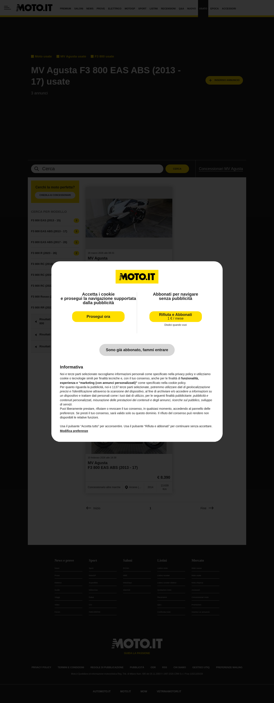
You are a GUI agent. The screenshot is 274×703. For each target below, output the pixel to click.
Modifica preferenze (74, 431)
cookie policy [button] (176, 383)
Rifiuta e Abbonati (175, 316)
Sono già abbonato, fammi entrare (137, 350)
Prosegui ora (98, 316)
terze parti (126, 387)
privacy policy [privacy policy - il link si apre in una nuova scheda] (184, 374)
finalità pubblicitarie (178, 396)
